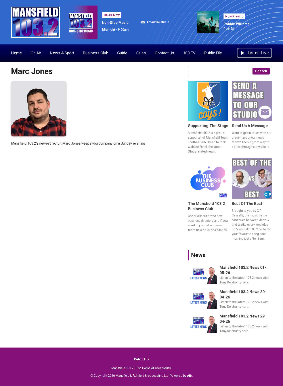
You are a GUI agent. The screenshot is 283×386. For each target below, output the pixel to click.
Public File (213, 53)
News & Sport (62, 53)
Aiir (189, 375)
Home (16, 53)
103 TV (189, 53)
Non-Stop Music (115, 23)
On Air (36, 53)
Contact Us (164, 53)
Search (261, 71)
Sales (141, 53)
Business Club (95, 53)
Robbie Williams (237, 24)
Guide (122, 53)
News (198, 255)
